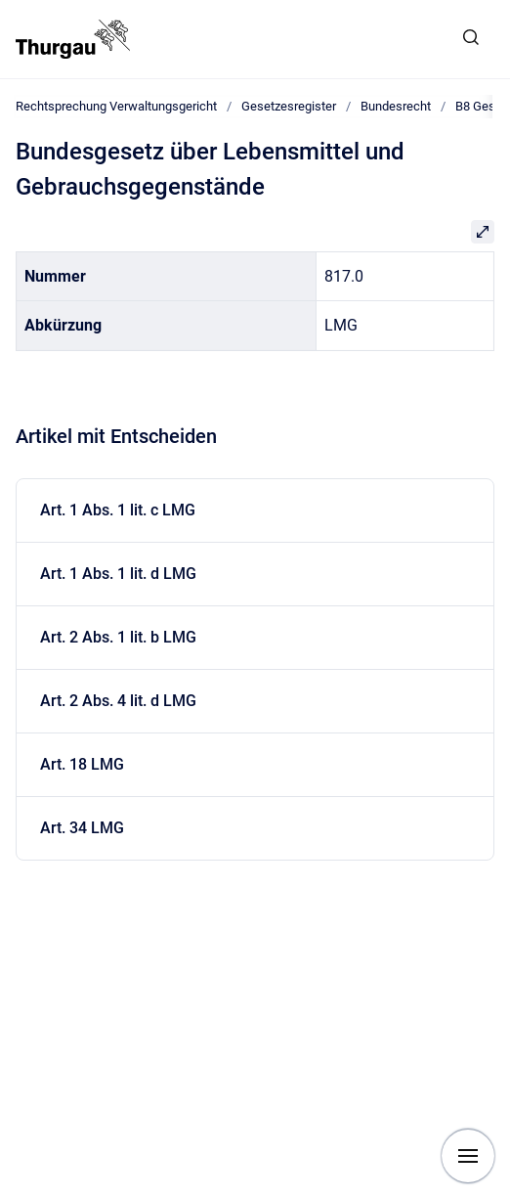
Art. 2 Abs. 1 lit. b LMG (118, 637)
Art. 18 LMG (82, 764)
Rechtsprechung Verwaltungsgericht (116, 106)
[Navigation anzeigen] (468, 1156)
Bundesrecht (396, 106)
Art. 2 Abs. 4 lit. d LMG (118, 700)
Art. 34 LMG (82, 828)
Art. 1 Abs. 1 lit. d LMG (118, 573)
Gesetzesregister (288, 106)
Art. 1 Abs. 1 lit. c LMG (117, 510)
